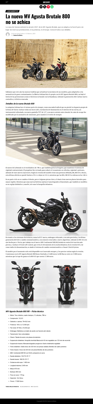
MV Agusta (34, 386)
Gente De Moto (17, 35)
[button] (7, 2)
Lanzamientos (25, 386)
